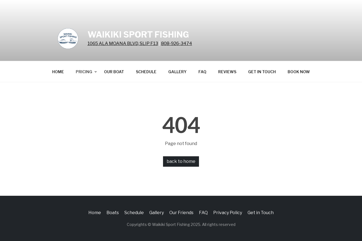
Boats (112, 212)
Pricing (84, 71)
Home (58, 71)
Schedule (146, 71)
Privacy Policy (227, 212)
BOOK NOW (299, 71)
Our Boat (114, 71)
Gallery (177, 71)
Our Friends (181, 212)
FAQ (202, 71)
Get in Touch (262, 71)
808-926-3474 (176, 43)
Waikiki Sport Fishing (138, 34)
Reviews (227, 71)
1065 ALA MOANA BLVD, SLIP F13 (123, 43)
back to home (181, 161)
